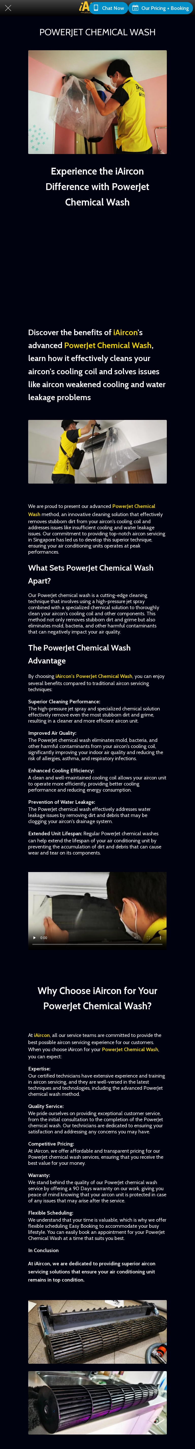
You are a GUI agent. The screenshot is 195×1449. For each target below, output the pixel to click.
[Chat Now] (108, 8)
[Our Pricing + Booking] (160, 8)
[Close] (8, 8)
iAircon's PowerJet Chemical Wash (94, 676)
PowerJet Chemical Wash (108, 345)
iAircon (125, 332)
